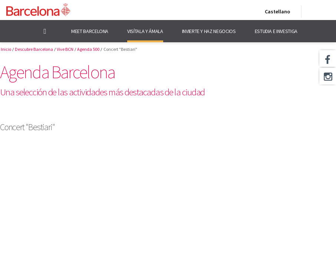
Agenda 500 (88, 49)
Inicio (6, 49)
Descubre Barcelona (34, 49)
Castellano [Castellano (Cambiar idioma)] (276, 13)
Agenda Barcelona (57, 72)
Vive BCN (65, 49)
